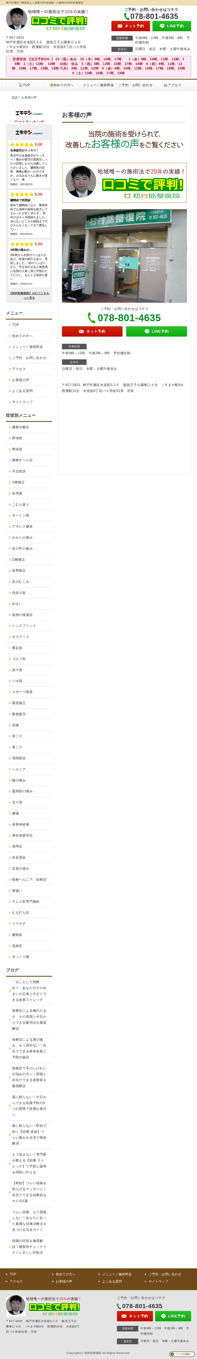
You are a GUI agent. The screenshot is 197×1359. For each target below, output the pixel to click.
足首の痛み (20, 868)
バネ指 (17, 681)
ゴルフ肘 (19, 659)
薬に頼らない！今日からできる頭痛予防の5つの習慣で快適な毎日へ (29, 1105)
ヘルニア (19, 769)
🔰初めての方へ (61, 85)
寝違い (17, 890)
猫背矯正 (19, 703)
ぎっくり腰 (20, 956)
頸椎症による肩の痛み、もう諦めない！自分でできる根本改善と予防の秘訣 (29, 1048)
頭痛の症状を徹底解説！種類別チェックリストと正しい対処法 (29, 1246)
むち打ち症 (20, 912)
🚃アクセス (173, 85)
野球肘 (17, 438)
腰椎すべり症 (22, 460)
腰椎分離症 (20, 427)
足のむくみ (20, 581)
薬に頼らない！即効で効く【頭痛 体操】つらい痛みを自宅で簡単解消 (29, 1134)
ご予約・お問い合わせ (135, 85)
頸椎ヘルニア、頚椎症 (29, 879)
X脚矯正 (18, 482)
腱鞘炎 (17, 934)
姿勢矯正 (19, 570)
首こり (17, 736)
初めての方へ (22, 336)
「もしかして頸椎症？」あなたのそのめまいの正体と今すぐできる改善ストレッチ (29, 990)
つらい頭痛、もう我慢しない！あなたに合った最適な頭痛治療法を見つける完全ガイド (29, 1220)
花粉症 (17, 946)
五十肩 (17, 802)
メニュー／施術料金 (98, 85)
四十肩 (17, 670)
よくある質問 (22, 391)
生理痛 (17, 493)
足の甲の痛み (22, 548)
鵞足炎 (17, 648)
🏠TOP (24, 85)
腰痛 (15, 813)
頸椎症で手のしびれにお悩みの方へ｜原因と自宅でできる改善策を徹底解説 (29, 1077)
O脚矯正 (18, 559)
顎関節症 (19, 758)
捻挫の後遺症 (22, 615)
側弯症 (17, 846)
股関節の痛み (22, 791)
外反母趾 (19, 857)
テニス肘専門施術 (26, 901)
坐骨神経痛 (20, 824)
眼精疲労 (19, 714)
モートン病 (20, 515)
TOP (14, 97)
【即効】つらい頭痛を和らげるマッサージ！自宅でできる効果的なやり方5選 (29, 1192)
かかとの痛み (22, 537)
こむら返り (20, 504)
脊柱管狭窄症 (22, 835)
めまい (17, 603)
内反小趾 (19, 592)
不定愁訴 (19, 471)
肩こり (17, 747)
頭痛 (15, 725)
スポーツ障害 (22, 692)
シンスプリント (24, 625)
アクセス (19, 369)
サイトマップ (22, 402)
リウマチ (19, 923)
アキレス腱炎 (22, 526)
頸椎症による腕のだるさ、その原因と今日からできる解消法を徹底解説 (29, 1019)
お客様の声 (20, 380)
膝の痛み (19, 780)
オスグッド (20, 636)
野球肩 (17, 449)
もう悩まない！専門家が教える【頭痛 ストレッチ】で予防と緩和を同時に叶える (29, 1163)
